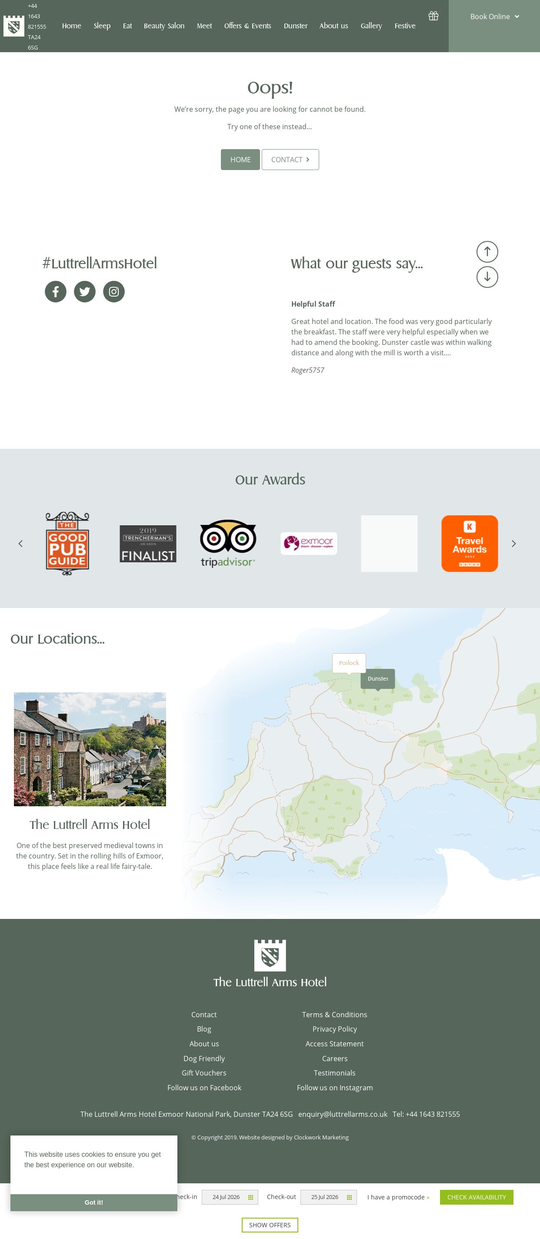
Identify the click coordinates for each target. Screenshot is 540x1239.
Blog (204, 1029)
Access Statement (335, 1044)
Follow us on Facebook (204, 1087)
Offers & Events (247, 25)
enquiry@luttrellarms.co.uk (342, 1114)
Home (71, 25)
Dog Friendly (204, 1058)
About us (204, 1044)
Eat (127, 25)
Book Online (490, 16)
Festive (405, 25)
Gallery (371, 25)
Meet (204, 25)
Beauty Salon (164, 25)
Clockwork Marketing (321, 1137)
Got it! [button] (94, 1202)
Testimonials (335, 1073)
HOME (240, 159)
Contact (204, 1014)
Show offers (270, 1225)
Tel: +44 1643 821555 (426, 1114)
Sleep (102, 25)
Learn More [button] (43, 1176)
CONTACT (290, 159)
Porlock (349, 663)
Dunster (378, 678)
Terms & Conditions (334, 1014)
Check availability (476, 1197)
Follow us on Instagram (335, 1087)
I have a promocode (398, 1197)
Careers (335, 1058)
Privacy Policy (335, 1029)
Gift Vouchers (204, 1073)
